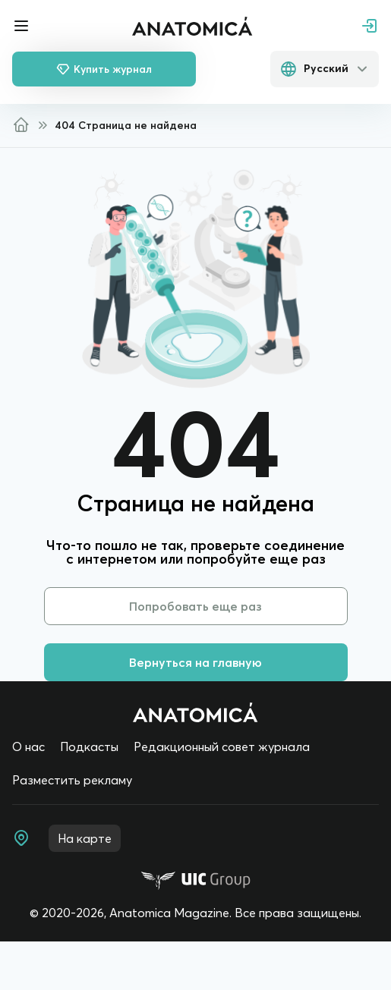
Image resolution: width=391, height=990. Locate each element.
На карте (85, 838)
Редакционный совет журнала (222, 746)
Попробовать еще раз (195, 606)
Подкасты (89, 746)
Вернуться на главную (195, 662)
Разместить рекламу (72, 779)
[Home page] (195, 712)
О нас (28, 746)
